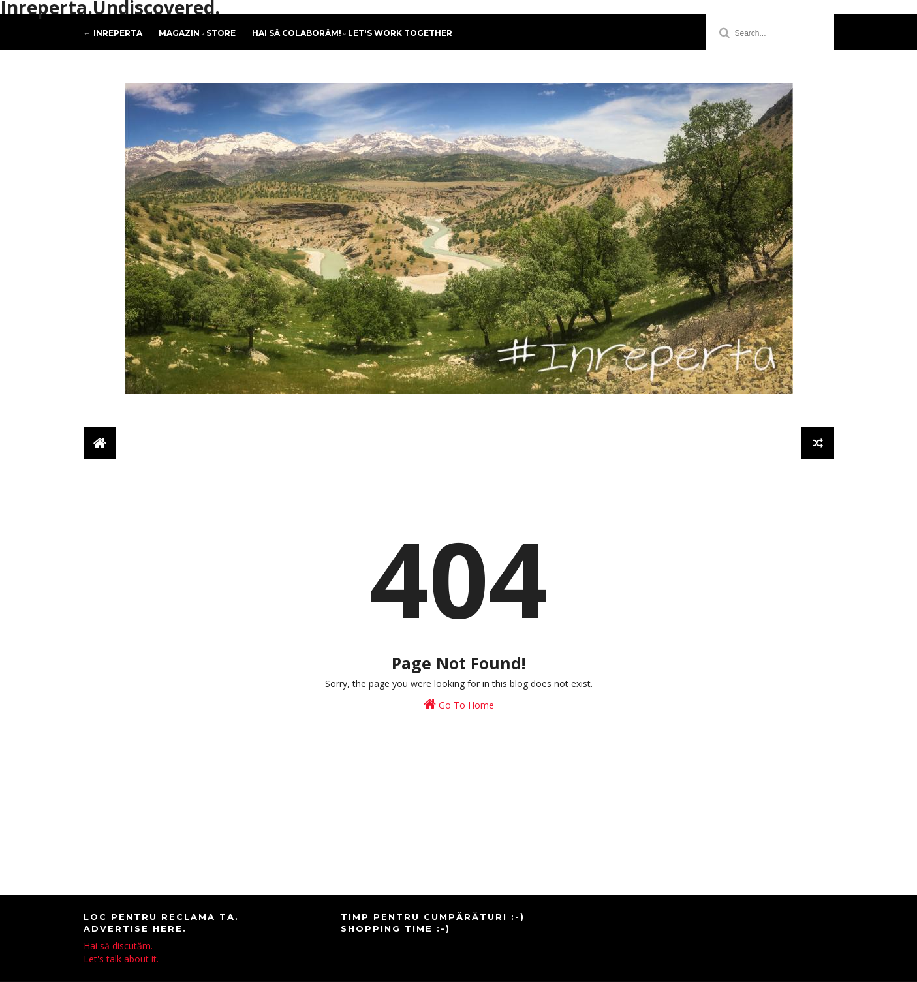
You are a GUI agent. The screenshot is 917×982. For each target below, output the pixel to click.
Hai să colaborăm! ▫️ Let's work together (352, 33)
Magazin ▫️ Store (197, 33)
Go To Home (459, 704)
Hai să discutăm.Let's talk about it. (121, 952)
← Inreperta (113, 33)
